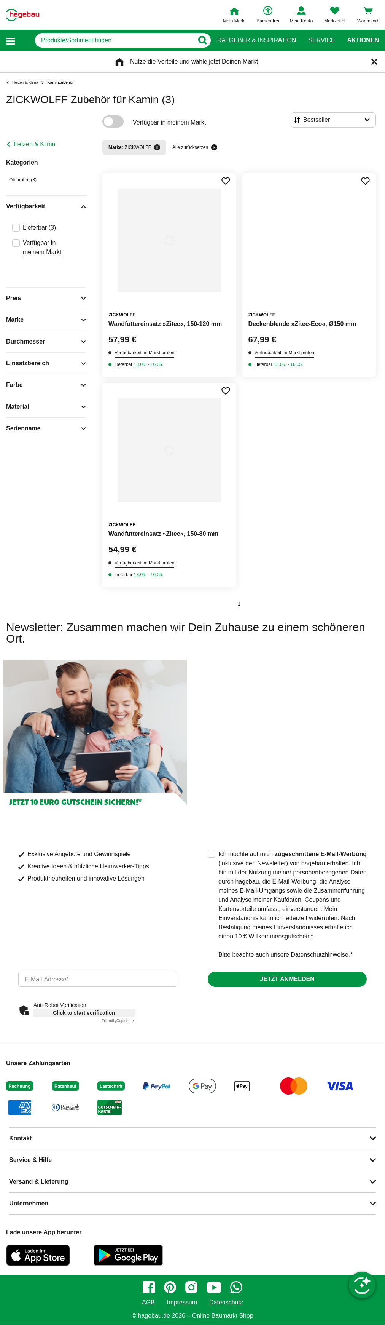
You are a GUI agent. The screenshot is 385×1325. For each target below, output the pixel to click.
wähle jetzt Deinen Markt (224, 61)
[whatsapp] (236, 1287)
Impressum (182, 1302)
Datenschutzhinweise (319, 954)
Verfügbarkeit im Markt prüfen (144, 352)
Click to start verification (84, 1013)
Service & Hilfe (30, 1160)
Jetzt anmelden (287, 979)
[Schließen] (374, 61)
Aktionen (363, 40)
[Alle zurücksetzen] (214, 147)
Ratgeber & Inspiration (256, 40)
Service (321, 40)
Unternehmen (28, 1203)
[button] (10, 40)
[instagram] (191, 1287)
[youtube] (214, 1287)
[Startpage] (22, 15)
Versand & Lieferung (38, 1181)
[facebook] (149, 1287)
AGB (148, 1302)
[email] (98, 979)
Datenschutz (226, 1302)
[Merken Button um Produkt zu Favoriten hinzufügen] (225, 180)
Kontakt (20, 1138)
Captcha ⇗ (118, 1021)
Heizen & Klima (34, 144)
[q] (114, 40)
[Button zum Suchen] (202, 40)
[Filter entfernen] (157, 147)
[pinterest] (170, 1287)
